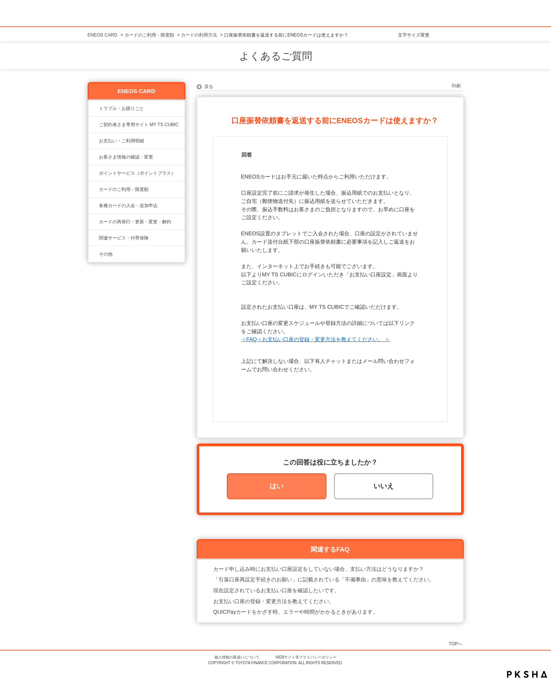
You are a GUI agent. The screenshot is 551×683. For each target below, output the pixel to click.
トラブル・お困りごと (121, 108)
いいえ (383, 486)
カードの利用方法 (199, 35)
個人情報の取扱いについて (237, 657)
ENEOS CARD (102, 35)
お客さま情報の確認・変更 (126, 157)
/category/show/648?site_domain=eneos (93, 221)
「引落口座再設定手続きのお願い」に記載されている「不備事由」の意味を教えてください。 (323, 579)
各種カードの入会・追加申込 (128, 205)
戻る (208, 86)
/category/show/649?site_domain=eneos (93, 238)
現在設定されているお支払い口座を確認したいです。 (276, 590)
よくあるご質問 (275, 56)
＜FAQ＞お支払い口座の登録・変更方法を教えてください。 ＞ (315, 339)
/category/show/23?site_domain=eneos (93, 108)
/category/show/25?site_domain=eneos (93, 140)
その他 (105, 254)
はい (276, 486)
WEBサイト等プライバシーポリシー (306, 657)
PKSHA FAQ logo (527, 674)
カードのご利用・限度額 (149, 35)
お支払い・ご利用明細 (121, 140)
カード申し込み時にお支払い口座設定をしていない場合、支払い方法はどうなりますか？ (318, 569)
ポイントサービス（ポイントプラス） (137, 173)
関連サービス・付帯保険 (124, 238)
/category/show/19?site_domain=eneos (93, 205)
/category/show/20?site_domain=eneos (93, 189)
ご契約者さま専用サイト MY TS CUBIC (139, 124)
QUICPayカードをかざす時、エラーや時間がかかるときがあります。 (295, 612)
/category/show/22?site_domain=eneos (93, 124)
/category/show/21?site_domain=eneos (93, 157)
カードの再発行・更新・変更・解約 (135, 221)
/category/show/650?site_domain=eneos (93, 254)
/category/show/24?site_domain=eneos (93, 173)
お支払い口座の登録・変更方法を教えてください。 (273, 601)
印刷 (456, 85)
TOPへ (455, 643)
